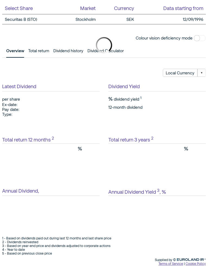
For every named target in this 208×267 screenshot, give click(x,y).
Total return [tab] (38, 50)
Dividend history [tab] (68, 50)
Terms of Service (170, 263)
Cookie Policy (196, 263)
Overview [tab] (15, 50)
